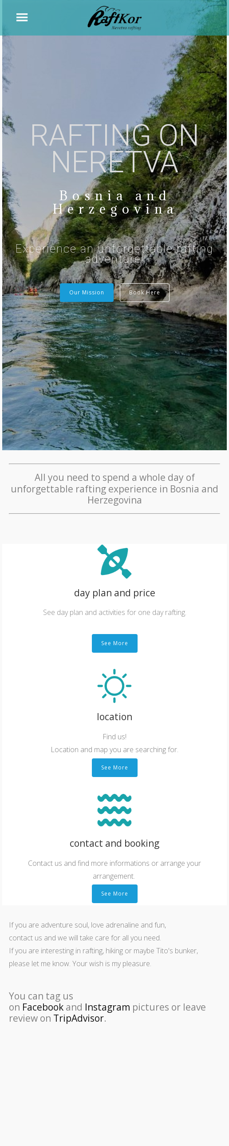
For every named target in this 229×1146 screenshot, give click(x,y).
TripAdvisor (78, 1018)
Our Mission (86, 292)
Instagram (107, 1007)
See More (114, 643)
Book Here (144, 292)
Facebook (42, 1007)
